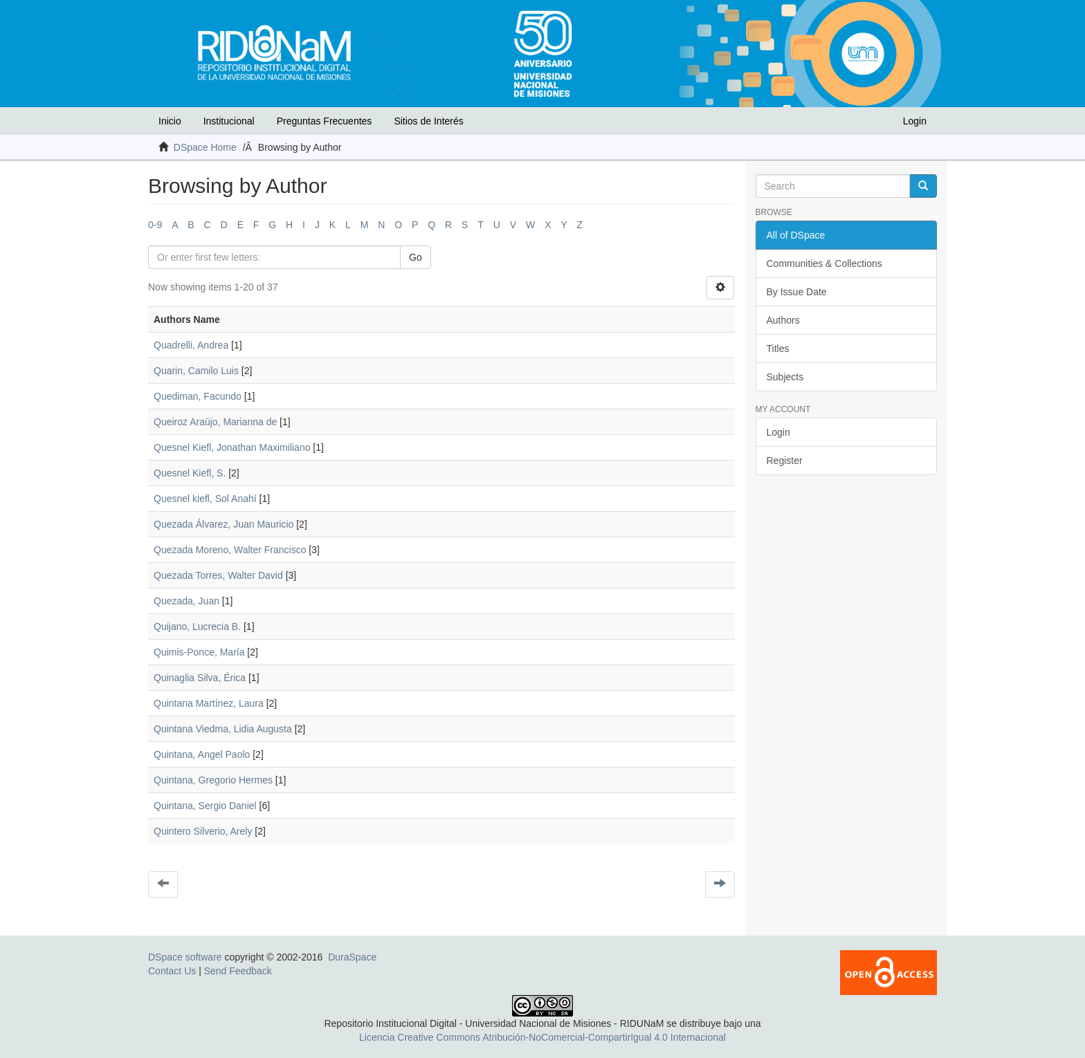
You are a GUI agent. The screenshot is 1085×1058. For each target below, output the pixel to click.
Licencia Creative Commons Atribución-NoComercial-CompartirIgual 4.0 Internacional (542, 1037)
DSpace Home (205, 147)
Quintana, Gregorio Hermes (213, 780)
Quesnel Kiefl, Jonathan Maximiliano (232, 447)
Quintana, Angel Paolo (202, 754)
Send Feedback (238, 970)
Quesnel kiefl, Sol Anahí (205, 498)
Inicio (169, 121)
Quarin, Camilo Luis (196, 370)
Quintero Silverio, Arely (203, 831)
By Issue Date (797, 291)
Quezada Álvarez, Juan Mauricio (223, 524)
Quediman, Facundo (197, 396)
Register (785, 460)
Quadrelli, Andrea (191, 345)
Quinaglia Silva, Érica (200, 677)
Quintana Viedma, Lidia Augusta (223, 728)
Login (778, 432)
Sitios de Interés (428, 121)
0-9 (155, 224)
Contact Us (172, 970)
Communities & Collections (824, 263)
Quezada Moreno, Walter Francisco (230, 549)
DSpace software (185, 957)
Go (415, 257)
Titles (778, 348)
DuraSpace (352, 957)
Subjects (785, 376)
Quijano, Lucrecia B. (197, 626)
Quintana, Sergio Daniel (205, 805)
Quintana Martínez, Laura (209, 703)
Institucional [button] (229, 121)
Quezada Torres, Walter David (218, 575)
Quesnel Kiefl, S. (190, 473)
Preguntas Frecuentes (324, 121)
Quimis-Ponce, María (199, 652)
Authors (783, 320)
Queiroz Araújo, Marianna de (215, 421)
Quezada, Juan (186, 600)
